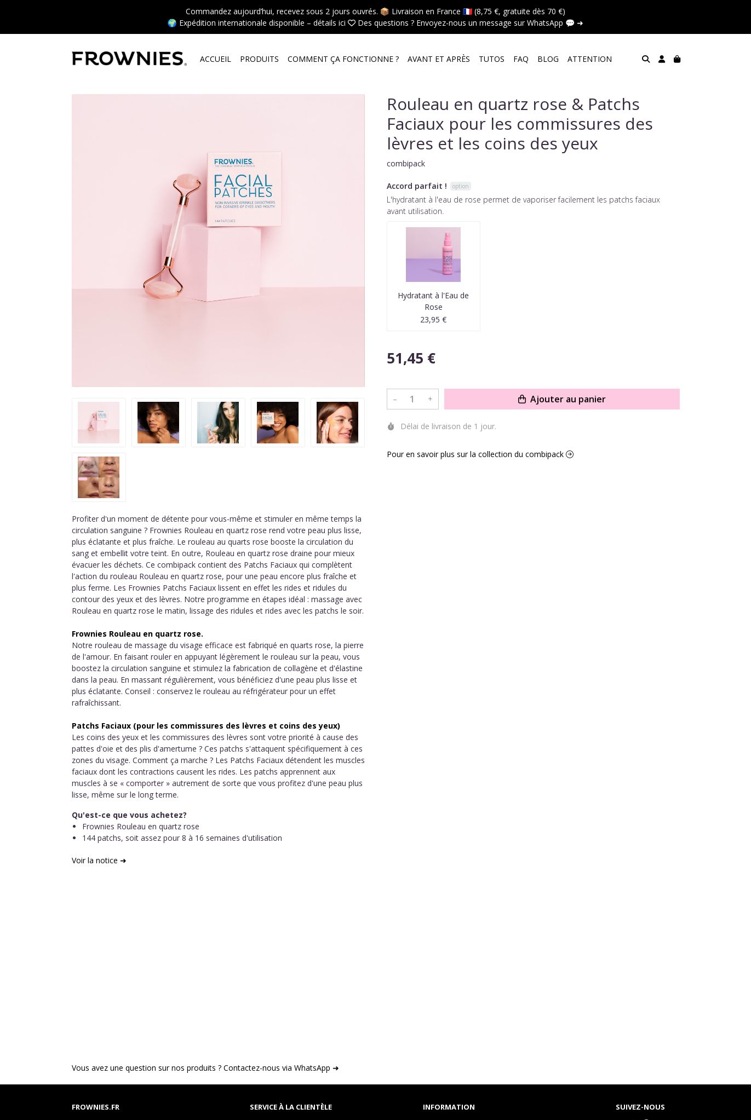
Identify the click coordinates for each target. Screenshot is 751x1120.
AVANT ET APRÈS (439, 59)
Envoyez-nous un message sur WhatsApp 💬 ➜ (499, 23)
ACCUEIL (215, 59)
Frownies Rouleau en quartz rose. (137, 633)
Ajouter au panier (562, 399)
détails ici (329, 23)
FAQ (521, 59)
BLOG (548, 59)
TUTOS (492, 59)
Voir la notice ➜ (99, 860)
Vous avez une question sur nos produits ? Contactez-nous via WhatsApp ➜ (205, 1068)
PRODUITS (259, 59)
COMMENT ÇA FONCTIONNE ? (343, 59)
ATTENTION (589, 59)
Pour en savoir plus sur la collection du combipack (480, 454)
